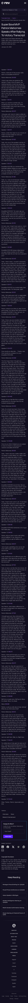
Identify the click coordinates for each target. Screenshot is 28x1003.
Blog (14, 943)
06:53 (10, 532)
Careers (14, 949)
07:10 (13, 565)
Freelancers (14, 952)
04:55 (13, 406)
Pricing (14, 939)
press (14, 955)
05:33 (13, 450)
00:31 (9, 100)
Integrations (14, 933)
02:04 (9, 208)
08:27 (10, 651)
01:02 (13, 139)
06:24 (13, 499)
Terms (11, 996)
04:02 (9, 348)
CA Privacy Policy (22, 996)
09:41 (10, 740)
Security (7, 996)
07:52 (13, 613)
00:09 (13, 77)
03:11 (9, 284)
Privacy (15, 996)
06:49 (10, 524)
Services (14, 930)
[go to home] (14, 925)
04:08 (14, 358)
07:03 (10, 553)
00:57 (9, 130)
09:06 (10, 696)
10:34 (10, 799)
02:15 (13, 223)
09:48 (14, 751)
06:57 (13, 544)
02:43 (13, 258)
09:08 (7, 704)
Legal (3, 996)
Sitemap (11, 998)
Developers (14, 946)
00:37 (13, 111)
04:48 (10, 396)
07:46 (10, 603)
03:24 (9, 305)
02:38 (9, 247)
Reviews (16, 998)
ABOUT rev (14, 936)
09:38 (10, 734)
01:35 (13, 177)
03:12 (13, 292)
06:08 (9, 482)
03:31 (13, 317)
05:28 (10, 441)
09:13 (13, 712)
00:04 (9, 69)
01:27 (9, 163)
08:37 (13, 663)
